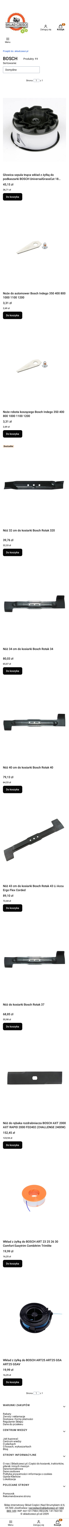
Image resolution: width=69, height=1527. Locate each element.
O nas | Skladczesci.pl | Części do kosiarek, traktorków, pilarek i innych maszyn (33, 1465)
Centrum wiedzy (12, 1441)
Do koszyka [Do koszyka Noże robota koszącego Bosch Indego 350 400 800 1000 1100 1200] (12, 433)
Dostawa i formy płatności (18, 1419)
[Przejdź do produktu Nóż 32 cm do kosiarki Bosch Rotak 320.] (34, 485)
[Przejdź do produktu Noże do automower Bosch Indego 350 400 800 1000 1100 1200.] (34, 248)
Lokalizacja (9, 1479)
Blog (5, 1449)
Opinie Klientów (12, 1476)
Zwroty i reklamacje (14, 1416)
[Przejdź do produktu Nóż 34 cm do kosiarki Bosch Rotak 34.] (34, 604)
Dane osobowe (11, 1471)
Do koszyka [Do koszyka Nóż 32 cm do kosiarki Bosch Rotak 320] (12, 552)
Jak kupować (10, 1438)
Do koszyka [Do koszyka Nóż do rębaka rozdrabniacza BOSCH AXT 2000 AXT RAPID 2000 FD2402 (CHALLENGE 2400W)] (12, 1145)
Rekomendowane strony (17, 1496)
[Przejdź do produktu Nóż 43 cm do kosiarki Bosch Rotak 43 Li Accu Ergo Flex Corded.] (34, 841)
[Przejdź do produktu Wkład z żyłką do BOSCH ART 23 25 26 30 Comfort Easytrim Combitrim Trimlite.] (34, 1196)
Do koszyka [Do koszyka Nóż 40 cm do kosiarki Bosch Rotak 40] (12, 789)
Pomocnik (8, 1493)
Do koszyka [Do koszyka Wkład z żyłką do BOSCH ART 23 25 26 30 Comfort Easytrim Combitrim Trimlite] (12, 1263)
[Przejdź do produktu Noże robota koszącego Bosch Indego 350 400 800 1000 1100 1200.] (34, 366)
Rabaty (7, 1413)
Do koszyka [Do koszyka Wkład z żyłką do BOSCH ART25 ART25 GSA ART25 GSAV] (12, 1382)
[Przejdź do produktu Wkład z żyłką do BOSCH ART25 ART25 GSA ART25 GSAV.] (34, 1315)
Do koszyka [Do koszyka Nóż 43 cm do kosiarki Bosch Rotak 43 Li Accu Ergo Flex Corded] (12, 908)
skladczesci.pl (15, 51)
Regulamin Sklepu (13, 1421)
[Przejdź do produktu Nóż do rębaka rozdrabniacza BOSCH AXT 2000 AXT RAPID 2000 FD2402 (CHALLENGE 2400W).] (34, 1078)
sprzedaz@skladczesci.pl (43, 1507)
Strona (29, 80)
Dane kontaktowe (13, 1468)
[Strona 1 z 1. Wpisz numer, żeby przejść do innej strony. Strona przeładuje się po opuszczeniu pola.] (36, 80)
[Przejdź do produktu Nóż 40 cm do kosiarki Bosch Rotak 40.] (34, 722)
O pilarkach (9, 1443)
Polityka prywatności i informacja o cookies (27, 1473)
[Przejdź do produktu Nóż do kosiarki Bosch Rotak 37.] (34, 959)
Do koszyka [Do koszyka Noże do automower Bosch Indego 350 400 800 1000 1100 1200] (12, 315)
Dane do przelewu (13, 1424)
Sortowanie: (10, 63)
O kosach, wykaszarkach (17, 1446)
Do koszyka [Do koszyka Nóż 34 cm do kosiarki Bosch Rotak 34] (12, 670)
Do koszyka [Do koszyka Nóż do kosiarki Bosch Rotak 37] (12, 1026)
